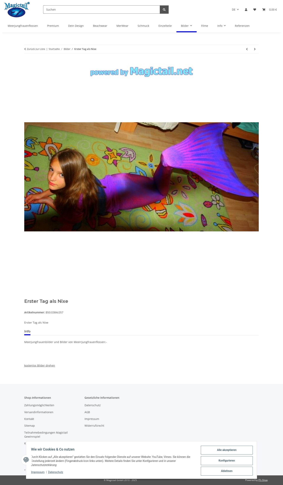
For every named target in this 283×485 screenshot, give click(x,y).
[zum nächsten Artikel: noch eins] (255, 49)
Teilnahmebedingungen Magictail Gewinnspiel (46, 434)
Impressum (39, 473)
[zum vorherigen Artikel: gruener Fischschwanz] (247, 49)
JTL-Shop (263, 480)
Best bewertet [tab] (48, 331)
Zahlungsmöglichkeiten (39, 405)
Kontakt (29, 419)
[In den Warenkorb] (27, 296)
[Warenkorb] (269, 9)
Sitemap (29, 425)
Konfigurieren (225, 461)
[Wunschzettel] (254, 9)
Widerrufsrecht (94, 425)
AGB (87, 412)
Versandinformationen (38, 412)
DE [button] (233, 9)
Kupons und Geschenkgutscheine (46, 443)
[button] (246, 9)
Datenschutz (56, 473)
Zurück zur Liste (36, 49)
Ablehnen (225, 471)
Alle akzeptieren (225, 451)
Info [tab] (27, 331)
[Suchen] (101, 9)
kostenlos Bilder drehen (39, 365)
